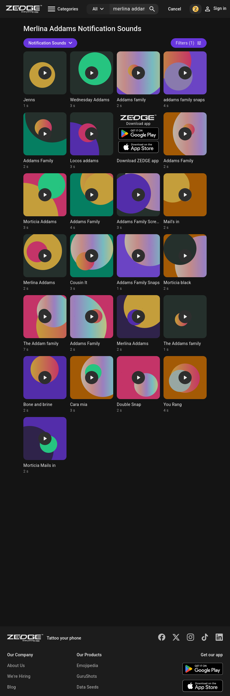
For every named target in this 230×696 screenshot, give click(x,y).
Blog (11, 687)
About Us (16, 665)
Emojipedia (87, 665)
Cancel (174, 9)
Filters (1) (189, 43)
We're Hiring (19, 676)
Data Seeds (88, 687)
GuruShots (87, 676)
